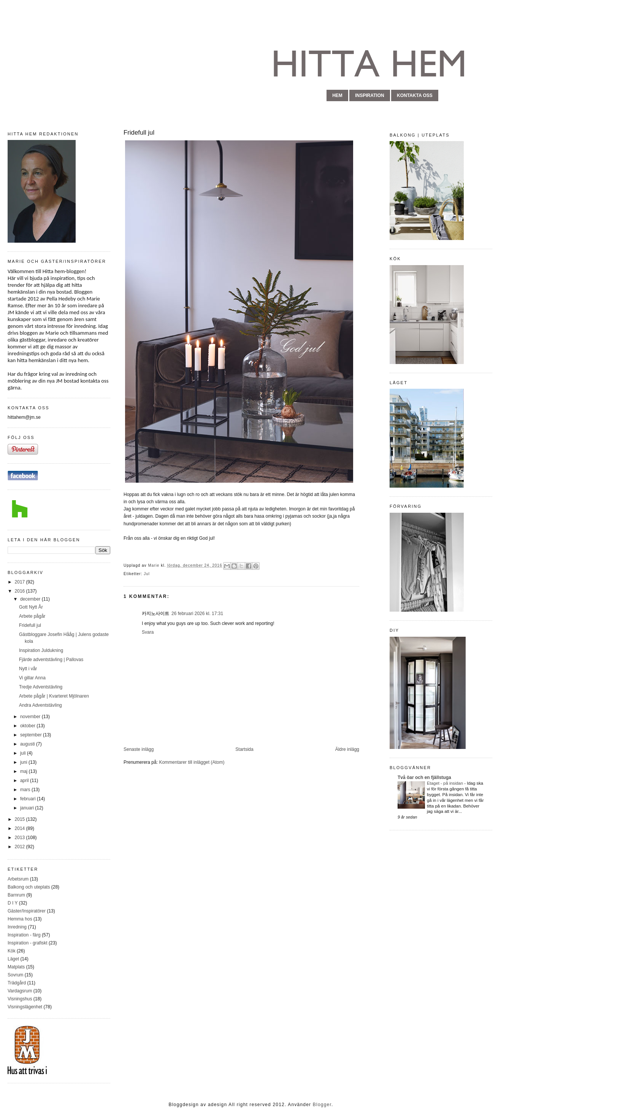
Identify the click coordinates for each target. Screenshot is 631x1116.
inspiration (369, 95)
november (31, 716)
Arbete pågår (32, 616)
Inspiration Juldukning (41, 650)
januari (27, 808)
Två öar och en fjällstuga (424, 777)
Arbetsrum (18, 879)
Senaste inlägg (139, 749)
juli (23, 753)
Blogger (322, 1104)
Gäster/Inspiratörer (27, 911)
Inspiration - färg (24, 935)
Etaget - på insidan (445, 783)
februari (28, 798)
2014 (20, 828)
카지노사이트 (155, 613)
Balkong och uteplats (29, 887)
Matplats (16, 967)
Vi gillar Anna (32, 677)
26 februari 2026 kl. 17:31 (197, 613)
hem (337, 95)
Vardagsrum (20, 991)
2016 (20, 591)
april (25, 780)
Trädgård (17, 983)
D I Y (12, 903)
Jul (147, 574)
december (31, 599)
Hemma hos (20, 919)
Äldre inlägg (347, 749)
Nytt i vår (28, 668)
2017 (20, 582)
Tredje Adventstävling (40, 687)
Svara (148, 632)
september (31, 735)
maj (24, 771)
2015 (20, 819)
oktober (28, 725)
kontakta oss (415, 95)
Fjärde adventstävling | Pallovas (51, 659)
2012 (20, 846)
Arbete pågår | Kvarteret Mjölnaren (54, 696)
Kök (12, 951)
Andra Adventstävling (40, 705)
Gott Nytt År (31, 607)
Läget (13, 959)
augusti (28, 744)
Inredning (17, 927)
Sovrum (15, 975)
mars (26, 789)
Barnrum (16, 895)
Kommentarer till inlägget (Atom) (191, 762)
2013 (20, 837)
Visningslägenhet (25, 1006)
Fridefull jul (30, 625)
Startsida (244, 749)
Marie (154, 565)
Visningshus (20, 999)
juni (24, 762)
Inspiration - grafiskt (28, 943)
